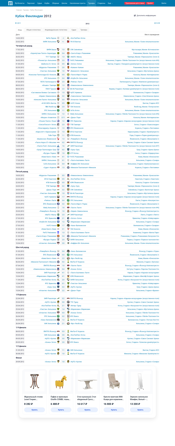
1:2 (63, 114)
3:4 (63, 236)
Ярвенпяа (136, 218)
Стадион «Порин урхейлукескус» (146, 135)
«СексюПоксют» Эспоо (47, 125)
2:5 (63, 240)
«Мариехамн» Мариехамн (80, 222)
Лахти (137, 200)
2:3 (63, 60)
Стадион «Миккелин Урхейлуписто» (145, 354)
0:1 (63, 160)
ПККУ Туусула (51, 89)
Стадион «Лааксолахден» (149, 125)
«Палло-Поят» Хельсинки (46, 146)
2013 (157, 23)
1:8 (63, 208)
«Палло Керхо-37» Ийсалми (45, 142)
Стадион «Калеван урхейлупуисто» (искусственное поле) (137, 89)
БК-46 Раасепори (76, 89)
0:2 (63, 142)
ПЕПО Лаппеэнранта (48, 82)
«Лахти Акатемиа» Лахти (79, 160)
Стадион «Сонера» (152, 160)
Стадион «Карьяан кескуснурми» (146, 273)
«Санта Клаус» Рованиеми (80, 53)
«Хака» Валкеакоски (78, 225)
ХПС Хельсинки (50, 78)
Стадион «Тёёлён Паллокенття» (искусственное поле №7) (137, 146)
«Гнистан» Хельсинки (48, 71)
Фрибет (150, 3)
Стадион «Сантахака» (151, 183)
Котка (120, 280)
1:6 (63, 146)
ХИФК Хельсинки (49, 42)
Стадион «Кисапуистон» (150, 200)
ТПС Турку (74, 302)
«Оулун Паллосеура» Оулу (46, 150)
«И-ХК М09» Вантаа (48, 103)
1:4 (63, 309)
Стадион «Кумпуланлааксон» (148, 164)
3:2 (63, 96)
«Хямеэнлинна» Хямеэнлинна (81, 85)
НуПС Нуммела (76, 93)
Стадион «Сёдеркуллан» (150, 153)
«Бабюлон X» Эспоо (48, 64)
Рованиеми (137, 53)
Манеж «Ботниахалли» (150, 50)
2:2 (63, 258)
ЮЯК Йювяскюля (77, 183)
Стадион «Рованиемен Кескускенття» (144, 236)
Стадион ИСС (154, 103)
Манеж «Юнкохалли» (151, 157)
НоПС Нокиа (75, 103)
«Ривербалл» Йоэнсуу (78, 139)
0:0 (63, 302)
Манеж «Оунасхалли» (151, 53)
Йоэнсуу (128, 211)
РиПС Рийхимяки (77, 60)
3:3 (63, 100)
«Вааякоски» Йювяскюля (46, 139)
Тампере (131, 57)
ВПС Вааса (74, 316)
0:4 (63, 53)
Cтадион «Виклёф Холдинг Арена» (146, 276)
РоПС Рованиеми (77, 157)
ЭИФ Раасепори (76, 146)
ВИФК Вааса (51, 50)
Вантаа (110, 64)
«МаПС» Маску (76, 57)
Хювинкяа (137, 233)
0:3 (63, 255)
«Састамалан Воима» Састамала (43, 93)
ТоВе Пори (52, 135)
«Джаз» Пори (75, 117)
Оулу (138, 150)
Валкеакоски (139, 93)
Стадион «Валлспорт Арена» (148, 190)
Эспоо (136, 125)
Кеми (140, 157)
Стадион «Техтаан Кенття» (149, 320)
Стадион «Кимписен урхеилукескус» (145, 82)
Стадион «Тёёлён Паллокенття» (147, 313)
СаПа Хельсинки (49, 164)
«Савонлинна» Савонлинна (80, 96)
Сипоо (137, 153)
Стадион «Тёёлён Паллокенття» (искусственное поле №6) (137, 60)
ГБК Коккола (75, 107)
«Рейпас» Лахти (76, 82)
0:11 (63, 117)
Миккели (140, 262)
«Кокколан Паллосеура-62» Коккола (42, 75)
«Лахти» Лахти (75, 208)
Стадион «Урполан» (151, 262)
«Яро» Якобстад (76, 258)
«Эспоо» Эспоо (76, 64)
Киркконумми (133, 132)
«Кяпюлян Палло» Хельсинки (45, 100)
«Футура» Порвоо (49, 153)
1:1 (63, 110)
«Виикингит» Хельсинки (79, 71)
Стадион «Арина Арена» (150, 150)
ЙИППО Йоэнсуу (76, 142)
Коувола (138, 128)
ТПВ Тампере (75, 125)
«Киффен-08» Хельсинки (79, 164)
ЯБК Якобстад (50, 107)
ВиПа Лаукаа (51, 38)
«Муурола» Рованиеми (47, 67)
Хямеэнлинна (128, 96)
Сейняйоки (132, 190)
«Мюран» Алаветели (48, 117)
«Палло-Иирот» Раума (78, 75)
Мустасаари (136, 50)
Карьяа (113, 121)
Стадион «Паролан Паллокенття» (146, 269)
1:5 (63, 93)
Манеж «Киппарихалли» (150, 75)
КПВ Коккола (75, 135)
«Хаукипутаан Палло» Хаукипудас (43, 53)
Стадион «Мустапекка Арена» (147, 71)
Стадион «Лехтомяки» (150, 128)
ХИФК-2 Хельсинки (49, 160)
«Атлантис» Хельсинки (79, 100)
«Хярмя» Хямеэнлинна (47, 96)
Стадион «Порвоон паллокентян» (146, 240)
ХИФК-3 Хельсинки (49, 114)
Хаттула (130, 269)
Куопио (130, 142)
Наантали (139, 179)
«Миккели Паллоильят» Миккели (83, 168)
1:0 (63, 71)
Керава (112, 89)
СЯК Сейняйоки (76, 50)
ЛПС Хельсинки (50, 110)
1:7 (63, 197)
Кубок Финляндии (29, 16)
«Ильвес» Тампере (49, 85)
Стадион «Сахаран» (151, 93)
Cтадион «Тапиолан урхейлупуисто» (145, 342)
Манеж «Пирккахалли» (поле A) (147, 57)
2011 (18, 23)
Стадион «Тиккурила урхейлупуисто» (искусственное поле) (136, 64)
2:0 (63, 67)
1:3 (63, 50)
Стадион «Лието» (152, 215)
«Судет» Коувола (49, 168)
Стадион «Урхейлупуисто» (149, 132)
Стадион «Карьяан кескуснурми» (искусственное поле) (138, 121)
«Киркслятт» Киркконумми (45, 132)
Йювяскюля (134, 139)
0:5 (63, 64)
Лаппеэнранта (125, 82)
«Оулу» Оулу (74, 150)
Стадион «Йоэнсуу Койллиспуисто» (145, 211)
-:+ (63, 38)
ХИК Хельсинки (50, 324)
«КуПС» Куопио (76, 287)
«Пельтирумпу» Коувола (47, 128)
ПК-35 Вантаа (75, 42)
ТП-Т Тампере (51, 57)
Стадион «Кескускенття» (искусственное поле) (141, 280)
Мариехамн (127, 276)
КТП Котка (74, 153)
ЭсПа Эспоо (74, 110)
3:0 (63, 243)
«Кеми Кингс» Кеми (48, 157)
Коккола (136, 75)
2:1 (63, 218)
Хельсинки (129, 42)
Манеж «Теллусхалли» (150, 107)
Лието (143, 215)
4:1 (63, 157)
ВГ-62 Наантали (76, 132)
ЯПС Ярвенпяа (75, 121)
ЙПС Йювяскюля (76, 128)
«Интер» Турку (75, 306)
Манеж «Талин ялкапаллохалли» (146, 42)
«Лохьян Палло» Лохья (47, 121)
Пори (131, 135)
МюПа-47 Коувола (77, 262)
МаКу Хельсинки (76, 114)
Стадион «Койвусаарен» (150, 218)
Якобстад (137, 107)
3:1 (63, 229)
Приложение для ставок (135, 3)
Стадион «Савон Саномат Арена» (146, 142)
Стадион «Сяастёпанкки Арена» (147, 96)
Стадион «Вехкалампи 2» (149, 139)
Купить (34, 410)
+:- (63, 42)
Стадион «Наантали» (151, 179)
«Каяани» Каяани (77, 67)
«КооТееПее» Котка (77, 38)
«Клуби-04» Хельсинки (79, 78)
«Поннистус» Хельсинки (47, 60)
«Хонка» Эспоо (76, 269)
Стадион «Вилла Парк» (150, 233)
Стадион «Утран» (152, 251)
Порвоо (130, 240)
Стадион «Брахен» (152, 291)
